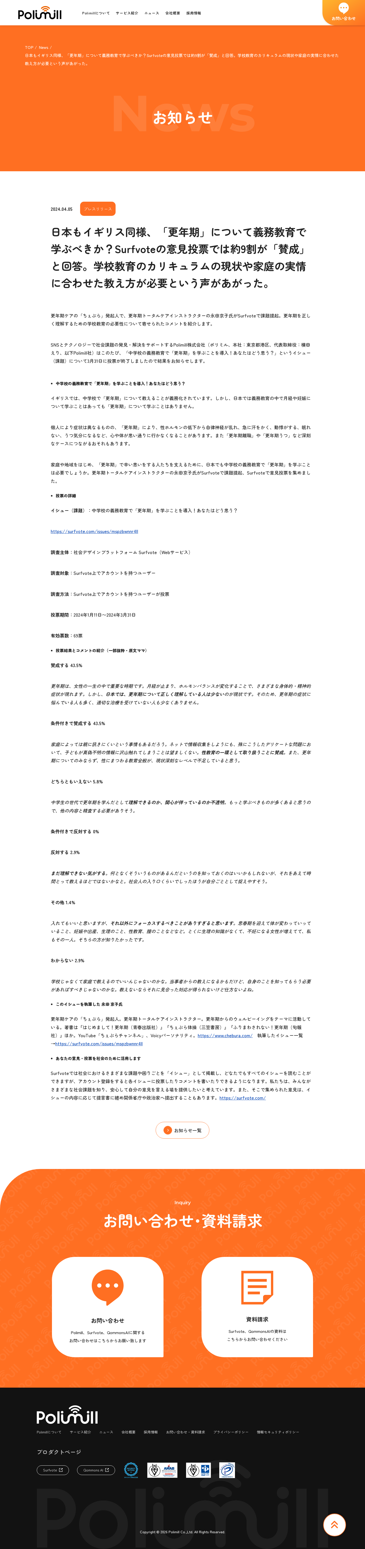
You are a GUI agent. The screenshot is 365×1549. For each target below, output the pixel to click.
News (43, 47)
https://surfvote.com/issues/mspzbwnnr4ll (94, 531)
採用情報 (151, 1431)
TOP (29, 47)
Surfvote (50, 1469)
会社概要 (128, 1431)
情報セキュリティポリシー (278, 1431)
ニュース (106, 1431)
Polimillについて (49, 1431)
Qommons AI (93, 1469)
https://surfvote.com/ (243, 1097)
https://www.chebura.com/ (225, 1035)
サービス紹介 (80, 1431)
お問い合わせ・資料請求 (185, 1431)
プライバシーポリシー (231, 1431)
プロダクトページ (59, 1452)
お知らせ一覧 (188, 1130)
